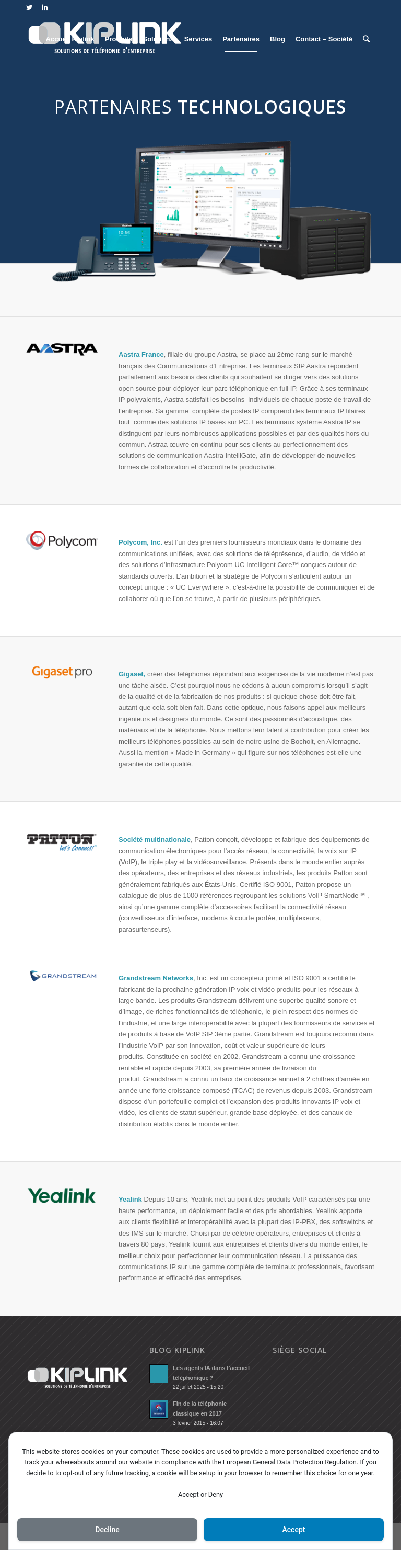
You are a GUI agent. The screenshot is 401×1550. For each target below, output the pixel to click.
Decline (107, 1529)
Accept (293, 1529)
